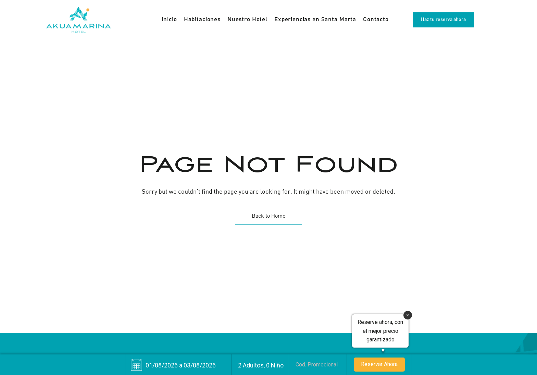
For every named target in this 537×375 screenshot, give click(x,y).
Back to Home (268, 215)
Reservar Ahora (379, 364)
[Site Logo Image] (78, 20)
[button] (443, 19)
